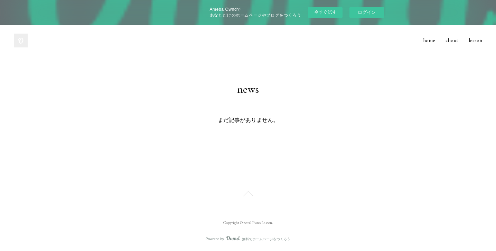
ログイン (367, 12)
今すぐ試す (325, 12)
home (429, 40)
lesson (475, 40)
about (452, 40)
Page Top (248, 195)
